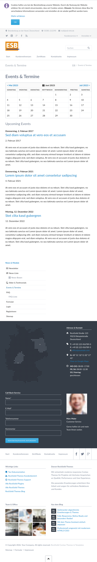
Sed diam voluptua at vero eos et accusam (35, 135)
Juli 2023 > (84, 85)
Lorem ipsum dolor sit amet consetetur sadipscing (41, 175)
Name (9, 398)
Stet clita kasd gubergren (23, 215)
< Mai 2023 (12, 85)
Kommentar (10, 429)
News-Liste (13, 273)
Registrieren (11, 311)
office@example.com (81, 350)
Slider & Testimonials (17, 282)
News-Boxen (16, 277)
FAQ (8, 292)
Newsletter (13, 268)
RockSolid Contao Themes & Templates (67, 545)
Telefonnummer (12, 418)
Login (8, 306)
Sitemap (9, 316)
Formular (10, 302)
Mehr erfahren (18, 16)
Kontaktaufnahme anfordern (22, 441)
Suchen (89, 48)
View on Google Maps (79, 361)
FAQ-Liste (13, 296)
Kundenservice (70, 36)
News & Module (12, 263)
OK (15, 22)
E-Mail (9, 408)
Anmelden (85, 36)
